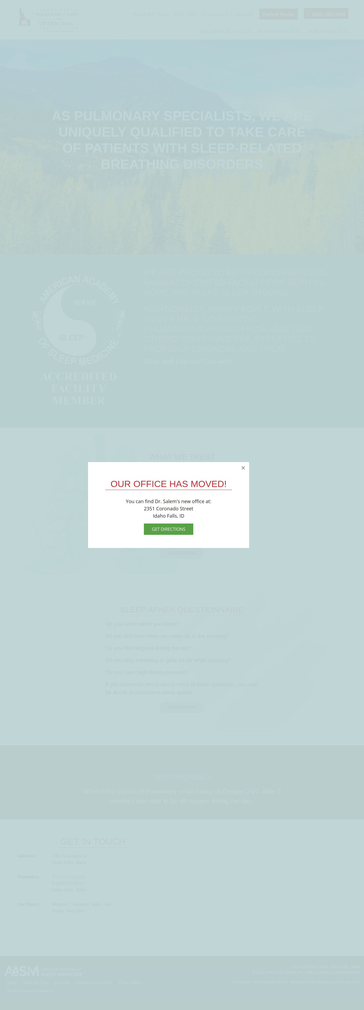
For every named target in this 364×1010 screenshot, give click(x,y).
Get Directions (168, 529)
